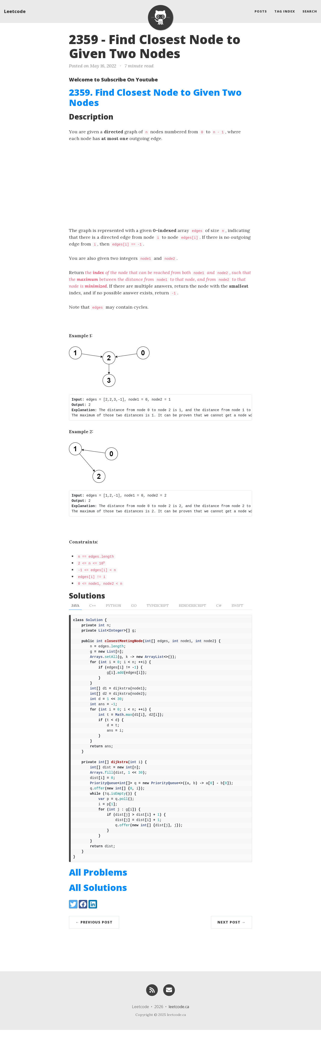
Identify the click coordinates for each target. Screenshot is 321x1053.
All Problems (98, 895)
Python (113, 605)
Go (134, 605)
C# (219, 605)
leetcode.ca (179, 1029)
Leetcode (15, 11)
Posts (261, 11)
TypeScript (158, 605)
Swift (237, 605)
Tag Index (284, 11)
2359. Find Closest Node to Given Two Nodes (155, 97)
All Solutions (98, 910)
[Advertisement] (160, 184)
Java (75, 605)
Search (309, 11)
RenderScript (192, 605)
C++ (92, 605)
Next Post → (231, 945)
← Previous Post (94, 945)
